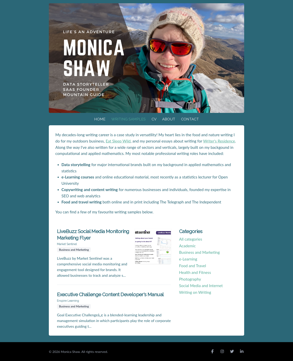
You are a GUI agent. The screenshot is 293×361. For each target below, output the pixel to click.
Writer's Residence (219, 141)
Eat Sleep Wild (118, 141)
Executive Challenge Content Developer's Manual (110, 294)
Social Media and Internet (201, 285)
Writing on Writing (195, 292)
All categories (190, 239)
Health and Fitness (195, 272)
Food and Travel (192, 265)
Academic (187, 245)
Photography (190, 279)
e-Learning (188, 259)
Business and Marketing (199, 252)
